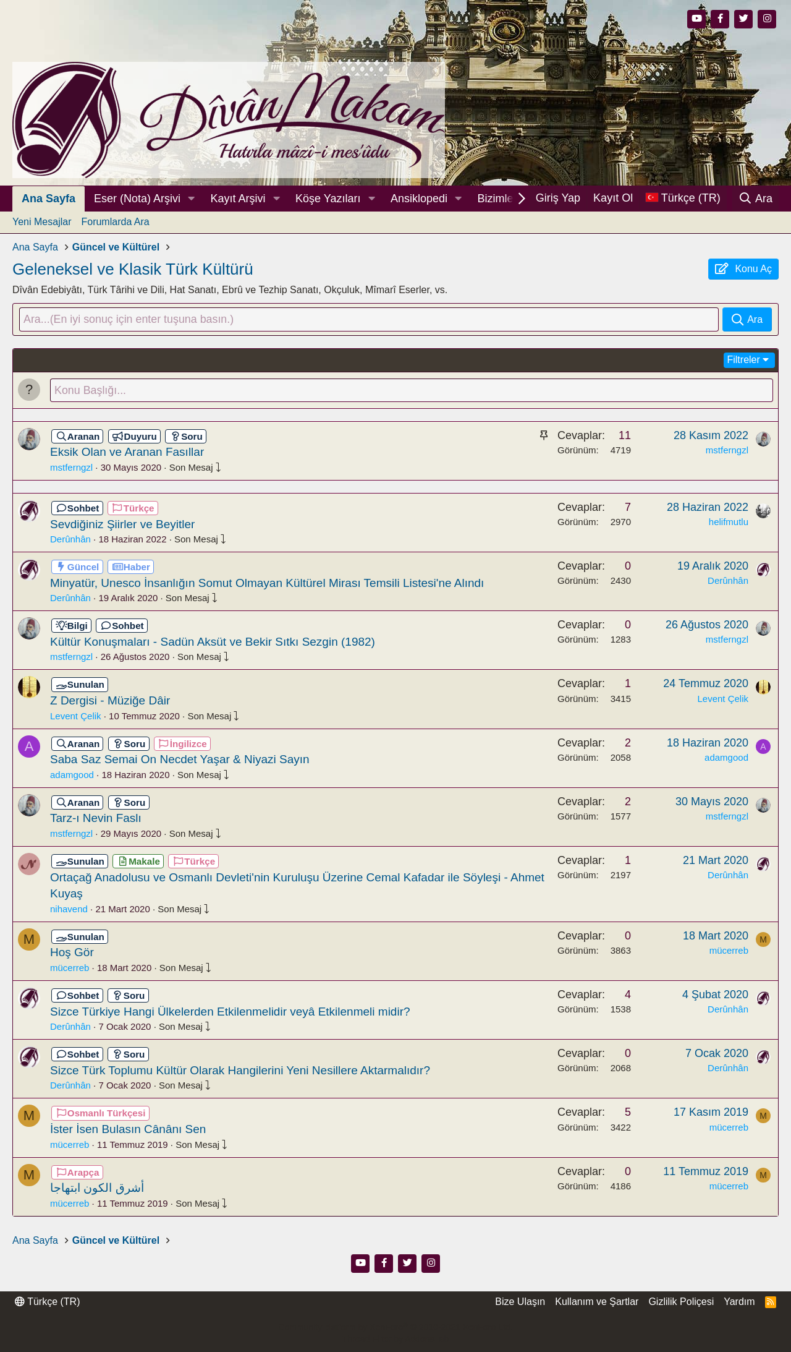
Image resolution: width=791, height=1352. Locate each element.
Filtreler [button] (743, 360)
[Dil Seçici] (683, 198)
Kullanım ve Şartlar (596, 1301)
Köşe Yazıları (327, 198)
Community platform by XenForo (395, 1327)
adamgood (72, 775)
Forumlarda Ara (115, 221)
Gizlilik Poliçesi (681, 1301)
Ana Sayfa (48, 198)
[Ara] (755, 199)
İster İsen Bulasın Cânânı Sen (128, 1129)
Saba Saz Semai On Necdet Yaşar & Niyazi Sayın (180, 759)
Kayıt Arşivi (238, 198)
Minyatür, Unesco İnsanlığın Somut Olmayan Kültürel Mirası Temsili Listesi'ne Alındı (267, 583)
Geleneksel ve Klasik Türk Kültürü (132, 269)
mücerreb (69, 968)
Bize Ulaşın (520, 1301)
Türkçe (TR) (47, 1301)
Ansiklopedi (419, 198)
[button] (191, 199)
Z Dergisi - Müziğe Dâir (110, 701)
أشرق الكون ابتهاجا (97, 1188)
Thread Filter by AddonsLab (395, 1339)
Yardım (739, 1301)
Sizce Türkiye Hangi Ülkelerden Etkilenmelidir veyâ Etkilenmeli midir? (230, 1012)
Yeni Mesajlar (41, 221)
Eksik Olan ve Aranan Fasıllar (127, 453)
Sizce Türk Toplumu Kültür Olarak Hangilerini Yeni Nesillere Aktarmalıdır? (240, 1070)
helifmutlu (728, 522)
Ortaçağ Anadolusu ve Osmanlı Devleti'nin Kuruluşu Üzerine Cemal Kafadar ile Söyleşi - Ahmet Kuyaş (297, 886)
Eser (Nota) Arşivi (137, 198)
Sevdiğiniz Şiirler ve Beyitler (122, 524)
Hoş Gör (72, 953)
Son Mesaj (195, 468)
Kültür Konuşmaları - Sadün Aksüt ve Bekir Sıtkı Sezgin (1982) (212, 642)
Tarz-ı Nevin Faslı (96, 819)
